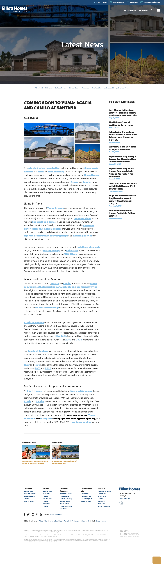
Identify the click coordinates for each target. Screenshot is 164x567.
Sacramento (91, 168)
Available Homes (29, 494)
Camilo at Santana (38, 351)
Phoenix (28, 172)
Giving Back (74, 88)
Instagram (46, 419)
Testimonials (85, 494)
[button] (132, 2)
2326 (79, 340)
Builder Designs (101, 521)
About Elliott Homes (43, 88)
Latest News (60, 88)
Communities (28, 491)
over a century (56, 172)
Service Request (86, 499)
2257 (68, 340)
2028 (48, 368)
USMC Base (70, 254)
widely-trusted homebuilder (44, 168)
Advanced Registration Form (116, 88)
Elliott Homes (91, 175)
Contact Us (96, 88)
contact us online (81, 422)
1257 (27, 365)
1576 (37, 365)
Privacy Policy (43, 521)
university (72, 250)
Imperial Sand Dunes (44, 222)
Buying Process (65, 501)
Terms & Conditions (56, 521)
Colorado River (82, 218)
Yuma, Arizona (55, 208)
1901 (37, 368)
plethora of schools (89, 247)
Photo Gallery (64, 496)
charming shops (59, 236)
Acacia (74, 182)
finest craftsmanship (47, 308)
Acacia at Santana (34, 322)
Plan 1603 (61, 336)
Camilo (87, 182)
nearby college (51, 250)
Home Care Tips (86, 496)
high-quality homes (81, 391)
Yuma (41, 172)
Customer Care (86, 501)
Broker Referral (65, 504)
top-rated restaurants (36, 236)
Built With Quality (66, 494)
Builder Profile (85, 521)
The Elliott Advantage (64, 490)
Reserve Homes (29, 501)
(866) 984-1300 (56, 514)
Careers (85, 88)
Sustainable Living (66, 499)
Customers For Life (86, 490)
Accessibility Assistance (71, 521)
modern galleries (82, 236)
